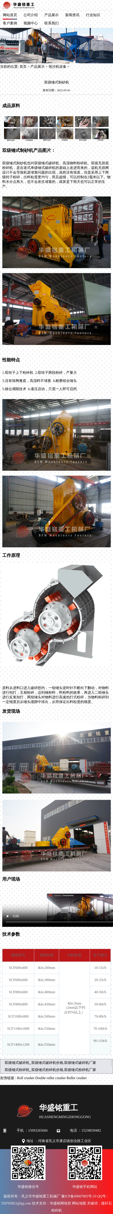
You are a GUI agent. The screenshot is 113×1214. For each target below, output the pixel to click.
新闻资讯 (72, 15)
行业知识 (93, 15)
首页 (23, 66)
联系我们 (51, 23)
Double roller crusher (50, 1078)
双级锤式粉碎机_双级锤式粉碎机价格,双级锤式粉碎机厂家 (50, 1070)
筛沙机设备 (57, 66)
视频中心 (31, 23)
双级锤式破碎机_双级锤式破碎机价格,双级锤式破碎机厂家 (50, 1063)
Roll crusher (25, 1078)
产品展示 (51, 15)
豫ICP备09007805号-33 (78, 1196)
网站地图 (79, 1203)
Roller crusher (77, 1078)
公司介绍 (31, 15)
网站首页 (10, 15)
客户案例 (10, 23)
